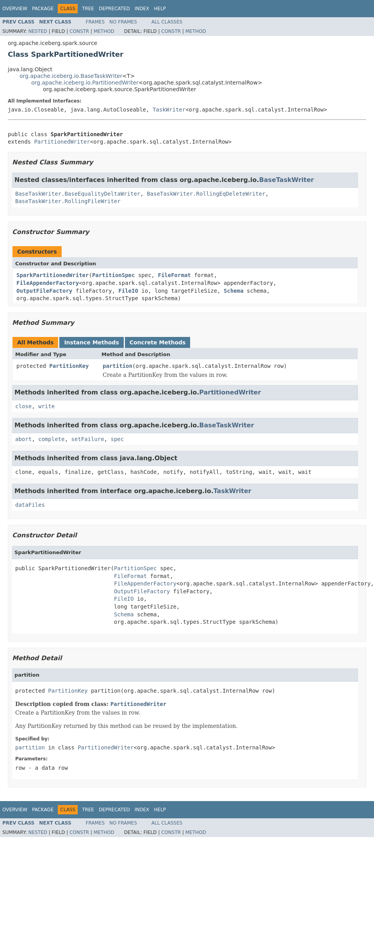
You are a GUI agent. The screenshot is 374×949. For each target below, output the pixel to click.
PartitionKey (69, 366)
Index (142, 8)
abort (23, 439)
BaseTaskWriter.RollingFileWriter (68, 201)
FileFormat (174, 275)
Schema (234, 291)
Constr (79, 31)
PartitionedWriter (62, 142)
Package (42, 8)
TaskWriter (169, 109)
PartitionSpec (113, 275)
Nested (37, 31)
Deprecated (114, 8)
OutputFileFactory (44, 291)
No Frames (123, 22)
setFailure (87, 439)
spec (117, 439)
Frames (95, 22)
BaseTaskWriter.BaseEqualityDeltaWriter (77, 194)
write (46, 406)
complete (51, 439)
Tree (88, 8)
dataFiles (30, 505)
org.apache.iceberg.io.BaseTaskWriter (71, 76)
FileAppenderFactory (47, 283)
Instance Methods (91, 342)
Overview (14, 8)
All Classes (166, 22)
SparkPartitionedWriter (52, 275)
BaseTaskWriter (286, 180)
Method (104, 31)
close (23, 406)
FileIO (128, 291)
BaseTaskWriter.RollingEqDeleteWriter (206, 194)
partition (117, 366)
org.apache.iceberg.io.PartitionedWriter (85, 82)
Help (160, 8)
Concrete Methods (158, 342)
